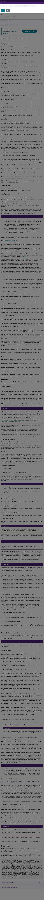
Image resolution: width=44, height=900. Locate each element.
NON (8, 10)
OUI (3, 10)
